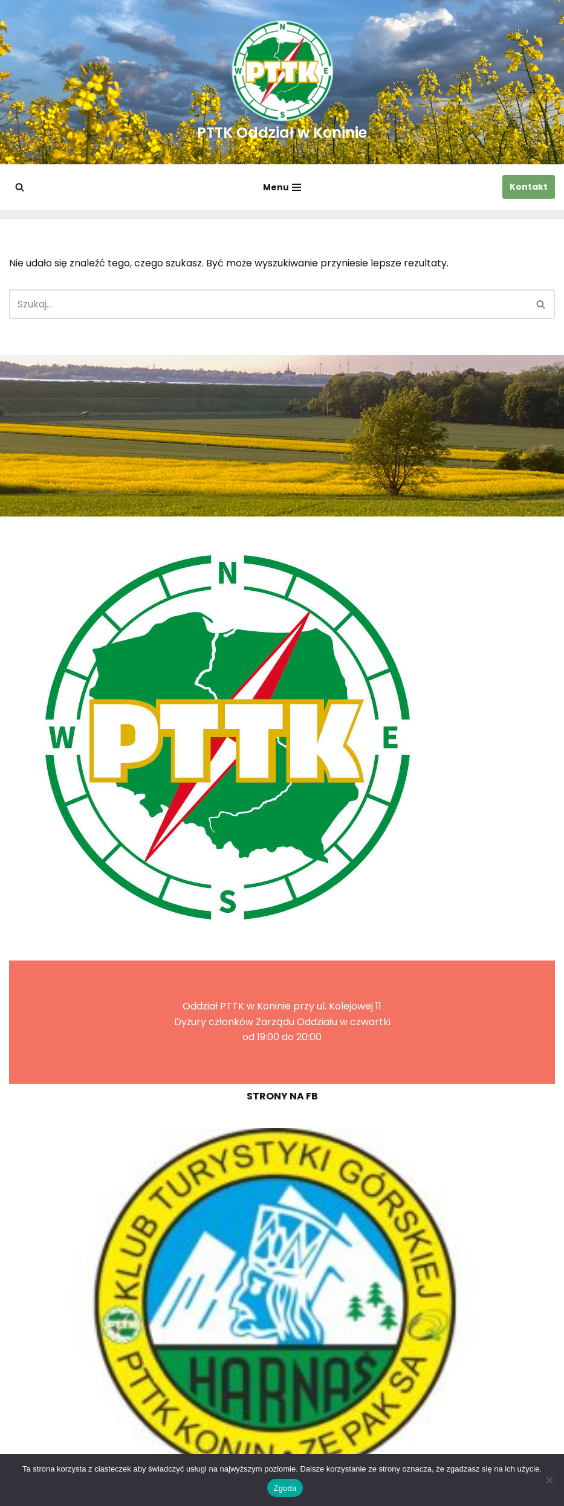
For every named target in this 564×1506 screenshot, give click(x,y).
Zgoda (284, 1488)
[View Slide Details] (282, 1303)
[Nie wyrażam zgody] (549, 1480)
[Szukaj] (19, 186)
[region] (282, 1303)
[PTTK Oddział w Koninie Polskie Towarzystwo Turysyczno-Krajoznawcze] (282, 82)
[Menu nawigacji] (282, 187)
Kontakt (529, 187)
